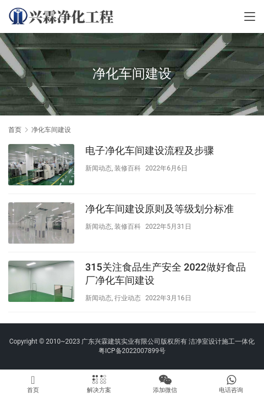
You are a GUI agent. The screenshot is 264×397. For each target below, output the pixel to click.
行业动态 (127, 298)
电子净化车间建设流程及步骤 (149, 150)
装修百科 (127, 168)
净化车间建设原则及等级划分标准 (159, 208)
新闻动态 (98, 168)
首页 (14, 130)
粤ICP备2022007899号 (132, 351)
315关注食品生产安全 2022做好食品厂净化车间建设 (165, 273)
